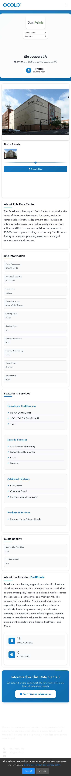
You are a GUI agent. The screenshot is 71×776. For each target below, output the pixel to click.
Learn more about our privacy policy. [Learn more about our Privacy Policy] (42, 765)
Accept (28, 771)
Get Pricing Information (35, 694)
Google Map (35, 169)
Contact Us (15, 756)
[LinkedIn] (38, 745)
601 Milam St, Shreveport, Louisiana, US (37, 62)
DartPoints (37, 577)
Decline (42, 771)
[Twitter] (33, 745)
